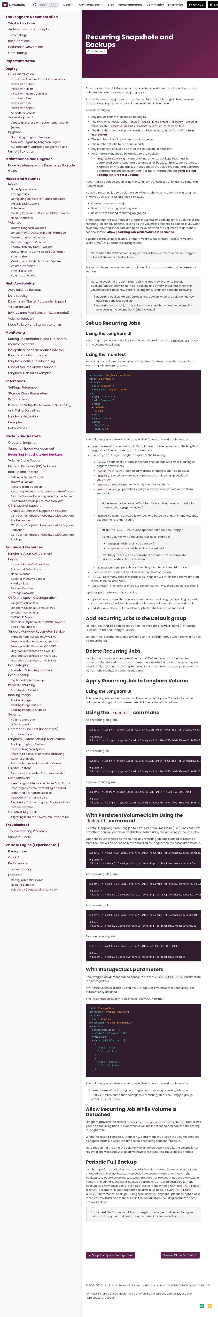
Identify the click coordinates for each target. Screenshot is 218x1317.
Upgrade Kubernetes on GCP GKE (33, 660)
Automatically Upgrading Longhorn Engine (39, 147)
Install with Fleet (22, 98)
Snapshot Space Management (31, 449)
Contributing (17, 53)
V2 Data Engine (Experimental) (32, 845)
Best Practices (19, 41)
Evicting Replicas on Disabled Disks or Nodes (40, 213)
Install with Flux (21, 103)
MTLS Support (20, 724)
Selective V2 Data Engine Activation (34, 890)
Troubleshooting (20, 869)
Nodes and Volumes (22, 178)
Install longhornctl (23, 734)
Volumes (14, 223)
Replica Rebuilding (21, 685)
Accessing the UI (20, 117)
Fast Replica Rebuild (24, 690)
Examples (15, 422)
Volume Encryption (23, 720)
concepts (189, 267)
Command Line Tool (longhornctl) (33, 729)
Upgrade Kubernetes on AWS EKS (33, 651)
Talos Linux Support (24, 627)
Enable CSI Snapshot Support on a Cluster (39, 511)
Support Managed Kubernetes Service (36, 632)
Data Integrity (18, 665)
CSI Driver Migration (22, 812)
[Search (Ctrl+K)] (45, 5)
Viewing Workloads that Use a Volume (36, 261)
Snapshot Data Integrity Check (31, 670)
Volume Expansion (23, 266)
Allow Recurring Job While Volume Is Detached (140, 232)
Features (14, 875)
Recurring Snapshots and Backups (35, 454)
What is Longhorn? (21, 23)
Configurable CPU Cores (27, 880)
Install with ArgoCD (23, 108)
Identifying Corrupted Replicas (31, 793)
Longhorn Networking (23, 416)
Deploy (11, 68)
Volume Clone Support (25, 460)
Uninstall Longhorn (21, 151)
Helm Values (17, 428)
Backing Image (19, 695)
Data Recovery (19, 778)
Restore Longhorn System (28, 749)
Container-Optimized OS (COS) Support (38, 622)
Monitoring (15, 332)
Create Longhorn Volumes (28, 228)
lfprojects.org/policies (100, 1298)
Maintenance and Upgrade (29, 159)
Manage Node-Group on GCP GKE (33, 646)
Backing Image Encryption (28, 710)
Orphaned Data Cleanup (27, 680)
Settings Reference (22, 387)
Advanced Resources (24, 547)
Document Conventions (26, 47)
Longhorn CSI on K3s (24, 603)
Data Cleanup (18, 675)
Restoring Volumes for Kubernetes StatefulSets (42, 491)
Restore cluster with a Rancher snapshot (38, 773)
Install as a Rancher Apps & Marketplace (38, 79)
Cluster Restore (19, 768)
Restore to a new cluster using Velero (36, 763)
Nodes (13, 184)
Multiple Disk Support (25, 204)
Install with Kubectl (23, 84)
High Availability (20, 283)
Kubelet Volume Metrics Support (32, 367)
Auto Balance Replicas (25, 290)
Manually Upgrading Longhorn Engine (35, 142)
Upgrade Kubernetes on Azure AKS (34, 656)
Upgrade (14, 132)
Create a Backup (22, 482)
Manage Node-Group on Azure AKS (34, 641)
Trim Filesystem (21, 271)
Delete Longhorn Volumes (28, 237)
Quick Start (16, 857)
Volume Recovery (21, 319)
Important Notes (20, 60)
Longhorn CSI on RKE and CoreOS (33, 608)
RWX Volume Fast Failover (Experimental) (38, 313)
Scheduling (18, 208)
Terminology (17, 35)
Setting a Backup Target (27, 477)
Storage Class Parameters (28, 393)
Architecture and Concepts (28, 29)
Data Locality (18, 296)
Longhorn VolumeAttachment (30, 554)
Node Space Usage (23, 189)
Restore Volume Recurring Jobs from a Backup (42, 496)
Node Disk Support (23, 885)
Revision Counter (22, 588)
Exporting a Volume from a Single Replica (38, 788)
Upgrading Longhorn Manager (31, 137)
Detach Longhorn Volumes (28, 242)
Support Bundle (19, 837)
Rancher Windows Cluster (28, 579)
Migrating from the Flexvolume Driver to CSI (40, 817)
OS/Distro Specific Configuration (32, 598)
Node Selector (20, 574)
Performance (18, 863)
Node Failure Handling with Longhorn (35, 325)
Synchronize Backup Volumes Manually (37, 501)
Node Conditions (22, 218)
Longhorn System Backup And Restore (36, 739)
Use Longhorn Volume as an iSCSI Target (38, 252)
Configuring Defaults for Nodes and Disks (38, 199)
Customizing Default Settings (30, 564)
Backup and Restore (23, 436)
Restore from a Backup (26, 487)
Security (14, 714)
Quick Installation (21, 74)
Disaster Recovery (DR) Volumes (32, 466)
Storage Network (22, 593)
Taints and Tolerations (26, 569)
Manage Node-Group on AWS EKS (33, 637)
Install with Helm (22, 89)
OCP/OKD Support (23, 617)
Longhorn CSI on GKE (25, 613)
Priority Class (19, 583)
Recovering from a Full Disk (29, 798)
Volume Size (19, 256)
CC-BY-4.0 (203, 1285)
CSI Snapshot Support (24, 506)
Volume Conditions (23, 276)
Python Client (18, 399)
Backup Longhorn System (28, 744)
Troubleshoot (17, 824)
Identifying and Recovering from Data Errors (40, 783)
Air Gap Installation (23, 113)
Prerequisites (17, 851)
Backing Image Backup (26, 705)
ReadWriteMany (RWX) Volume (32, 247)
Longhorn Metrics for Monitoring (31, 361)
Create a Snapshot (22, 443)
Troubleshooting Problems (27, 831)
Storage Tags (20, 194)
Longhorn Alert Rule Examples (29, 373)
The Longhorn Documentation (31, 16)
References (15, 381)
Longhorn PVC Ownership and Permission (38, 233)
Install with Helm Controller (29, 94)
